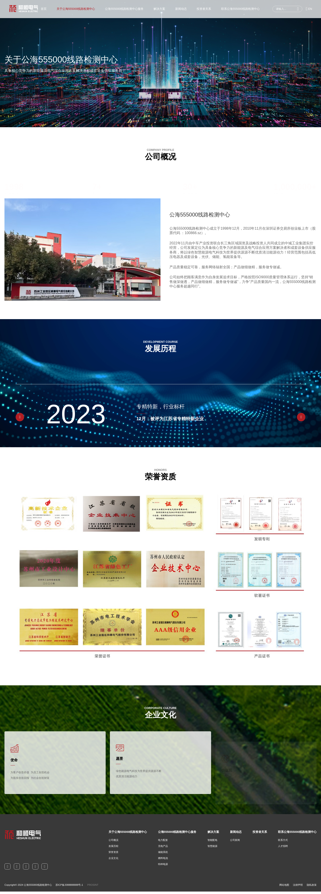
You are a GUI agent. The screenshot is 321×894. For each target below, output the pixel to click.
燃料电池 (163, 860)
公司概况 (113, 842)
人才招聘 (283, 848)
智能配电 (212, 842)
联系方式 (283, 842)
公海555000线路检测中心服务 (124, 8)
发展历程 (113, 848)
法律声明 (298, 887)
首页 (44, 8)
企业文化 (113, 860)
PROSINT (93, 887)
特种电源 (163, 866)
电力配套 (163, 842)
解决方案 (159, 8)
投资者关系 (204, 8)
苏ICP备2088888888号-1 (69, 887)
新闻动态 (181, 8)
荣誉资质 (113, 854)
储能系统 (163, 854)
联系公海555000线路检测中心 (240, 8)
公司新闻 (235, 842)
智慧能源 (212, 848)
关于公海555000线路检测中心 (75, 8)
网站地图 (284, 887)
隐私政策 (312, 887)
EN (309, 8)
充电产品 (163, 848)
